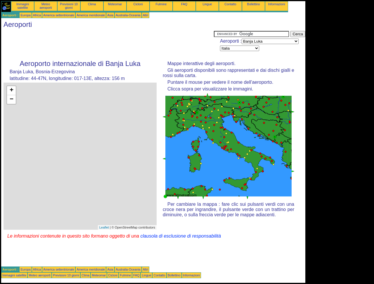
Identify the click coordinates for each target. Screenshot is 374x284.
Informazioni (276, 4)
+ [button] (11, 90)
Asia (110, 15)
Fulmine (161, 4)
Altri (145, 15)
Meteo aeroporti (45, 5)
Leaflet (104, 227)
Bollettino (253, 4)
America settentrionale (58, 15)
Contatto (230, 4)
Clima (92, 4)
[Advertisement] (107, 44)
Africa (37, 15)
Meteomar (115, 4)
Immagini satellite (22, 5)
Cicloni (138, 4)
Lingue (207, 4)
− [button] (11, 99)
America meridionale (91, 15)
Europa (25, 15)
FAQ (184, 4)
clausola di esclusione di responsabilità (180, 236)
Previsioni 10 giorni (69, 5)
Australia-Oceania (128, 15)
